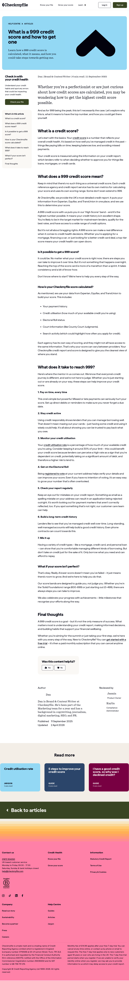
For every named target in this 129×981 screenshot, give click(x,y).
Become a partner (10, 924)
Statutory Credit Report (100, 859)
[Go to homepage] (15, 5)
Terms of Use (96, 865)
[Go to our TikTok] (10, 896)
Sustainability (8, 917)
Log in (104, 5)
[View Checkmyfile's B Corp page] (6, 883)
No (60, 667)
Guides (51, 911)
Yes (47, 667)
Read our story (8, 911)
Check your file (17, 102)
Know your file (54, 859)
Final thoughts (11, 164)
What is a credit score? (15, 118)
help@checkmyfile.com (12, 871)
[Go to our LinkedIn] (16, 896)
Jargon (51, 924)
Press (4, 930)
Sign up (120, 5)
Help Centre (14, 24)
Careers (5, 937)
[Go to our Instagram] (3, 896)
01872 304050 (8, 859)
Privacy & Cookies (98, 872)
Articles (29, 24)
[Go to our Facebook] (23, 896)
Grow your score (55, 865)
